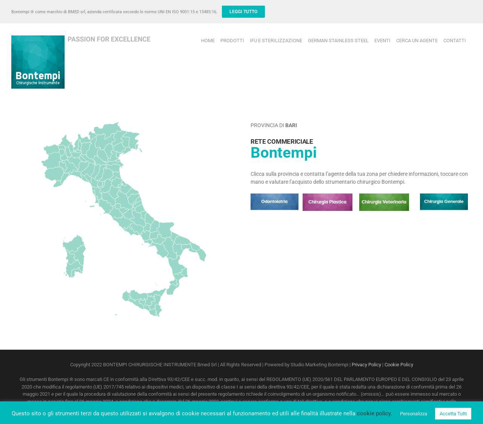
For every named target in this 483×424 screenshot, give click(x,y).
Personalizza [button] (413, 413)
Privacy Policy (366, 364)
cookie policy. (374, 413)
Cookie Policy (399, 364)
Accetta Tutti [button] (453, 413)
